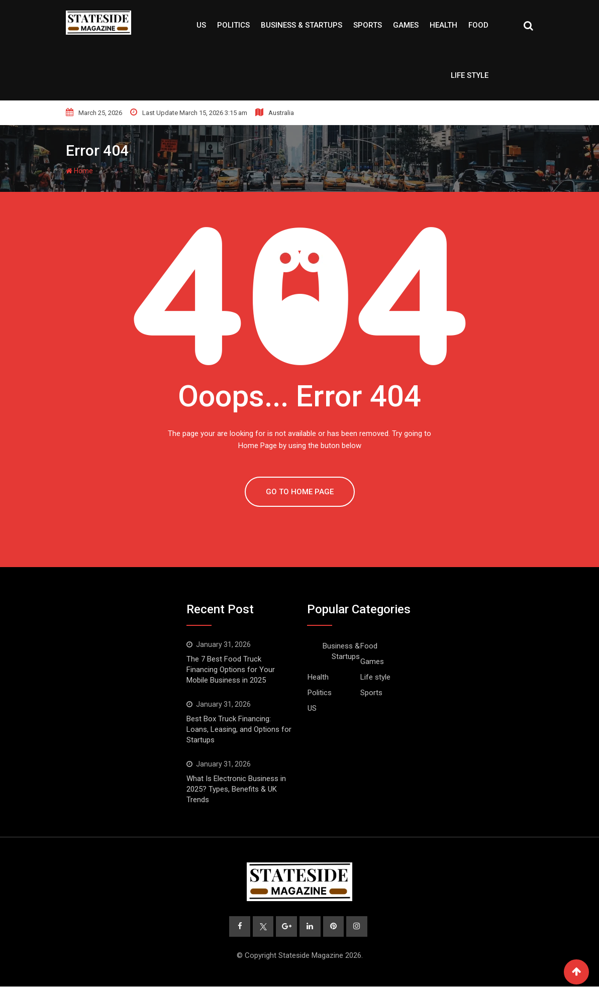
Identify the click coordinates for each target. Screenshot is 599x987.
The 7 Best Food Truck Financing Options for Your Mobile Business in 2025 (230, 669)
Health (443, 25)
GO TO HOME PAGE (300, 491)
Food (478, 25)
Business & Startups (301, 25)
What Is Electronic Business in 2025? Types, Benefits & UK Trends (236, 789)
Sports (367, 25)
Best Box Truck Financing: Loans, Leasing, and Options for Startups (238, 729)
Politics (233, 25)
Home (79, 171)
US (201, 25)
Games (406, 25)
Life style (469, 75)
